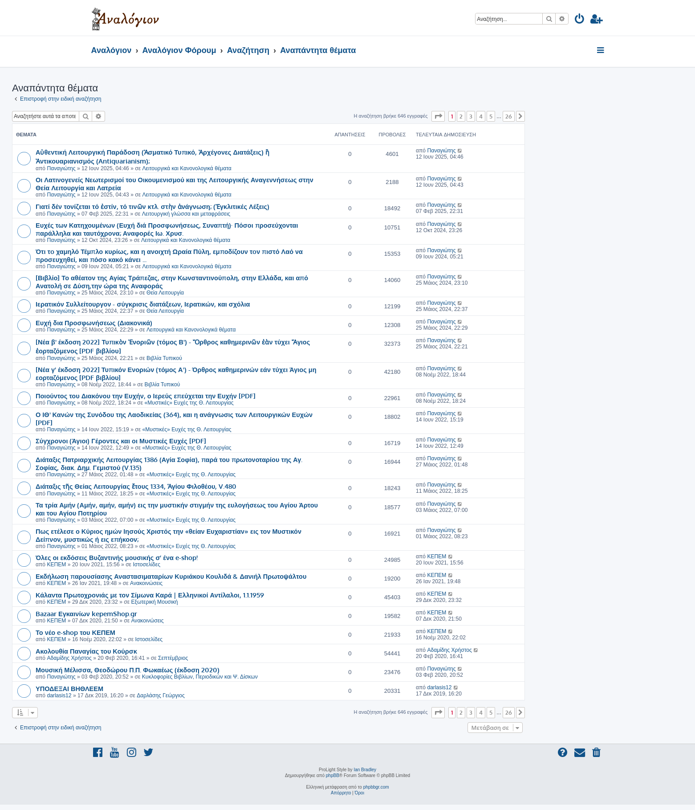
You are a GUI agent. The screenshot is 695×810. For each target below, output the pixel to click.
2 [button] (461, 116)
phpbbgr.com (376, 787)
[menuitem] (580, 20)
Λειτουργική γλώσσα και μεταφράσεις (186, 214)
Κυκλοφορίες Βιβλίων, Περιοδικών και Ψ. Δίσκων (200, 677)
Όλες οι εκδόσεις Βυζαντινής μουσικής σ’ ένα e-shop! (117, 557)
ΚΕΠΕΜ (56, 564)
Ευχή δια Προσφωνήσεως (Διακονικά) (94, 323)
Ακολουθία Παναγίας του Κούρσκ (86, 651)
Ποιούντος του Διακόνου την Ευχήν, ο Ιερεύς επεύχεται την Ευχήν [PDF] (146, 396)
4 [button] (481, 116)
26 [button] (508, 116)
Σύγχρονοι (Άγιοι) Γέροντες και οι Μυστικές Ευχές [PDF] (121, 441)
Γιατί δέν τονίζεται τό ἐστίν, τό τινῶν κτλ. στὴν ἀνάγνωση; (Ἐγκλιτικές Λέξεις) (152, 206)
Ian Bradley (365, 769)
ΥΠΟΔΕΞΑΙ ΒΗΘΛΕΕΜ (69, 688)
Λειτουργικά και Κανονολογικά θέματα (186, 168)
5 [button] (490, 116)
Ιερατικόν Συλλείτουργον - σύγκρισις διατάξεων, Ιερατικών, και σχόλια (143, 304)
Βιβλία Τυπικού (164, 358)
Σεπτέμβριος (173, 658)
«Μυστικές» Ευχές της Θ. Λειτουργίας (189, 403)
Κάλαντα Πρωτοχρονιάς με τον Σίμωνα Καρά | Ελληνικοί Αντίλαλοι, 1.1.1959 (150, 595)
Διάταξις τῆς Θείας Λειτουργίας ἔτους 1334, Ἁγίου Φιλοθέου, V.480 (136, 486)
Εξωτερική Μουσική (154, 602)
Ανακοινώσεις (146, 583)
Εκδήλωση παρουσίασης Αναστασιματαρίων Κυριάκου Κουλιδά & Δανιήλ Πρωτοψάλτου (171, 576)
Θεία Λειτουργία (165, 293)
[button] (438, 116)
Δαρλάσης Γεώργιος (161, 695)
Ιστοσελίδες (146, 564)
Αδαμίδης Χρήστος (69, 658)
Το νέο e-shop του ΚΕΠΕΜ (75, 632)
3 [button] (470, 116)
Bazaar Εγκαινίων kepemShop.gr (86, 614)
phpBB (332, 775)
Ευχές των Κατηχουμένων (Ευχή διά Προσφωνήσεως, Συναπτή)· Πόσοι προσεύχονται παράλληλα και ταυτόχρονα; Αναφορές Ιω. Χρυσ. (167, 229)
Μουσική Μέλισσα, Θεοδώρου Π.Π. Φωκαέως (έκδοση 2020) (127, 670)
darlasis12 (59, 695)
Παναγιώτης (61, 168)
